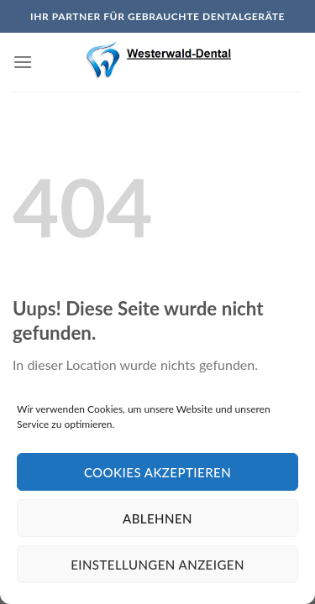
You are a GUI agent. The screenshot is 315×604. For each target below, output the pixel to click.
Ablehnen (157, 518)
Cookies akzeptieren (157, 472)
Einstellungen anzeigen (157, 564)
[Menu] (23, 61)
